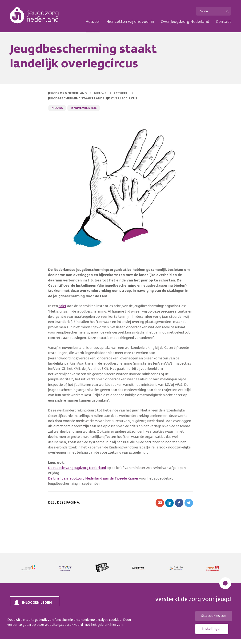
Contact (223, 22)
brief (62, 306)
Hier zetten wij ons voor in (130, 22)
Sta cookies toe (213, 616)
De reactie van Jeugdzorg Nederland (77, 468)
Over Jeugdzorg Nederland (185, 22)
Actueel (93, 22)
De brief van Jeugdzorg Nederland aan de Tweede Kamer (93, 478)
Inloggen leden (37, 602)
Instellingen (211, 629)
